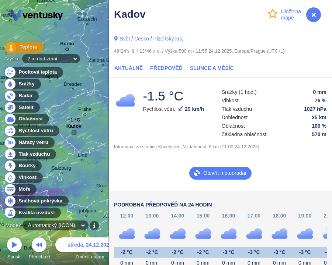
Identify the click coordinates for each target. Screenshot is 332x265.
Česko (141, 39)
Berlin (67, 45)
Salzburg (61, 169)
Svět (125, 39)
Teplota (23, 47)
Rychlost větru (31, 131)
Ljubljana (86, 212)
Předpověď (166, 68)
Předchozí (39, 249)
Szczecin (87, 20)
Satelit (22, 107)
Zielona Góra (103, 61)
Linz (82, 156)
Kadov (74, 127)
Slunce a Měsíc (212, 68)
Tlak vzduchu (30, 154)
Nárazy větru (29, 142)
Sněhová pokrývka (36, 201)
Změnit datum (89, 249)
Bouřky (23, 165)
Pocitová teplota (33, 72)
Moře (20, 189)
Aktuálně (128, 68)
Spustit (14, 249)
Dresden (73, 85)
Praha (84, 110)
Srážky (22, 84)
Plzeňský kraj (168, 39)
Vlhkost (23, 177)
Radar (21, 96)
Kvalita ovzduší (32, 213)
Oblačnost (26, 119)
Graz (101, 187)
